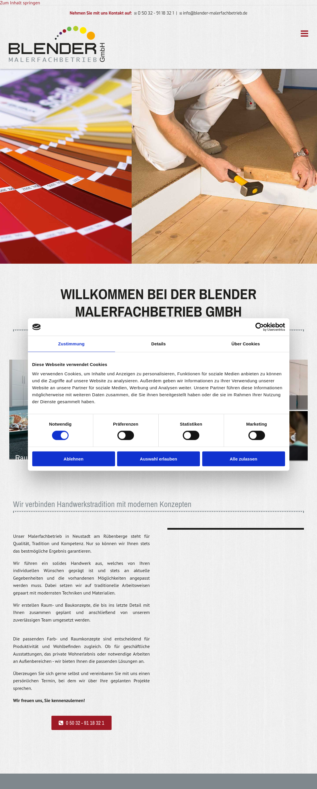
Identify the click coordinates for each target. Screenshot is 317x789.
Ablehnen (73, 458)
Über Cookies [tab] (246, 343)
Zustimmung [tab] (71, 343)
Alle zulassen (243, 458)
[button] (81, 723)
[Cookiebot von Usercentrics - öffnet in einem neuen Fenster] (259, 327)
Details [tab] (158, 343)
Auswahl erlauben (158, 458)
